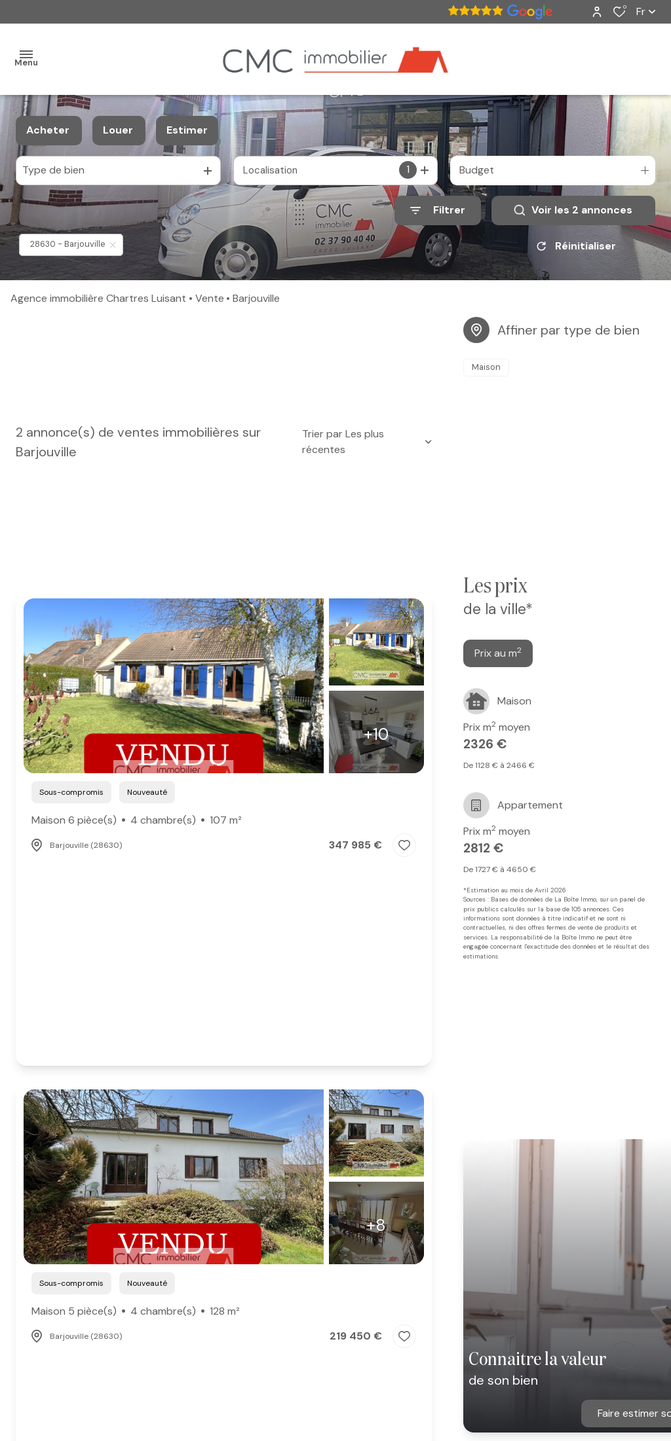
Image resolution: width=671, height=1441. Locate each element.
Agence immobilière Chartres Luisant (98, 298)
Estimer (187, 130)
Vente (209, 298)
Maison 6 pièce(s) (136, 820)
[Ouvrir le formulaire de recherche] (437, 210)
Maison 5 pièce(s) (135, 1311)
